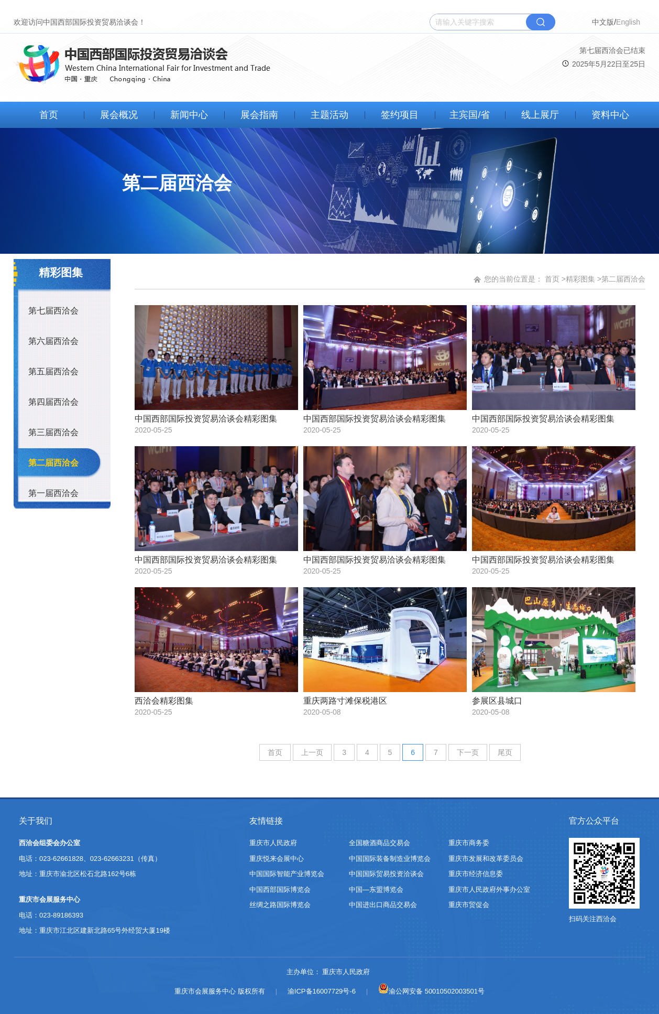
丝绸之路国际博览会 (280, 905)
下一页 (468, 752)
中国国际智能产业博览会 (286, 874)
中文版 (603, 22)
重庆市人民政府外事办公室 (489, 889)
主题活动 (329, 115)
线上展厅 (540, 115)
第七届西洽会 (53, 310)
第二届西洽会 (53, 462)
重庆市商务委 (468, 843)
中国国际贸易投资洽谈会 (386, 874)
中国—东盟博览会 (376, 889)
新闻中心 (189, 115)
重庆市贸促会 (468, 905)
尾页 (505, 752)
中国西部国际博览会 (280, 889)
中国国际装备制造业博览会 (390, 858)
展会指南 (259, 115)
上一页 (312, 752)
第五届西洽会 (53, 371)
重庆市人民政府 (273, 843)
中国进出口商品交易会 (383, 905)
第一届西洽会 (53, 493)
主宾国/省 (469, 115)
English (628, 22)
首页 (48, 115)
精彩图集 (580, 279)
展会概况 (119, 115)
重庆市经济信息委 (475, 874)
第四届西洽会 (53, 401)
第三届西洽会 (53, 432)
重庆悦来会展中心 (276, 858)
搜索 (540, 22)
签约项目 (400, 115)
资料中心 (610, 115)
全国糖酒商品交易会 (379, 843)
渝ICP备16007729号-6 (322, 991)
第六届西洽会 (53, 341)
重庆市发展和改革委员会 (485, 858)
